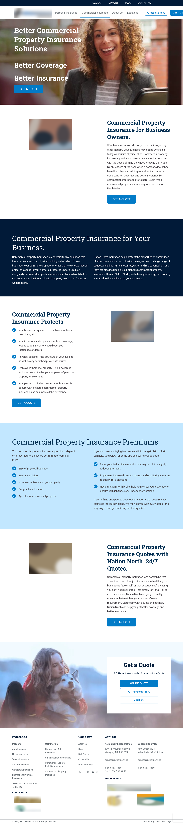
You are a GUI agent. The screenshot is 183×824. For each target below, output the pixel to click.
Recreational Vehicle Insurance (22, 777)
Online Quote (139, 683)
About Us (117, 12)
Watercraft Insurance (22, 769)
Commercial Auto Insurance (53, 751)
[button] (156, 13)
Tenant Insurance (20, 759)
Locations (132, 12)
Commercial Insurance (95, 12)
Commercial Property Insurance (55, 773)
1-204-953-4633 (117, 771)
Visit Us (139, 699)
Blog (128, 2)
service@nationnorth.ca (116, 760)
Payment (113, 2)
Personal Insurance (66, 12)
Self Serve (83, 754)
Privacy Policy (85, 764)
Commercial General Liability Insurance (55, 764)
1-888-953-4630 (140, 691)
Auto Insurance (19, 749)
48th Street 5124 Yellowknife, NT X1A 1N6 (150, 750)
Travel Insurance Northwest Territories (25, 785)
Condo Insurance (20, 764)
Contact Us (144, 2)
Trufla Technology (163, 821)
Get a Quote (29, 89)
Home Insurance (20, 754)
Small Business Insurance (58, 757)
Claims (97, 2)
